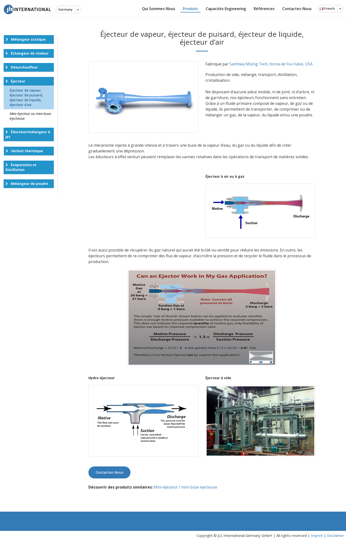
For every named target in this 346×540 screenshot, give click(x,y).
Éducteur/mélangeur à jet (28, 134)
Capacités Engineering (226, 8)
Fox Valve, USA (299, 64)
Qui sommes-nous (158, 8)
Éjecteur (15, 81)
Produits (190, 8)
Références (264, 8)
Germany (65, 9)
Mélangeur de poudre (27, 183)
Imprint (317, 535)
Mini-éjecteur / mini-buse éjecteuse (185, 487)
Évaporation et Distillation (21, 167)
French (327, 8)
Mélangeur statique (26, 39)
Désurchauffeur (22, 67)
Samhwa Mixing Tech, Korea (254, 64)
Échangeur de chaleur (27, 53)
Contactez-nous (297, 8)
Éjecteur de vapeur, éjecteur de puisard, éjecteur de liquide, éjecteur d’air (26, 97)
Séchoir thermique (24, 151)
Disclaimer (335, 535)
